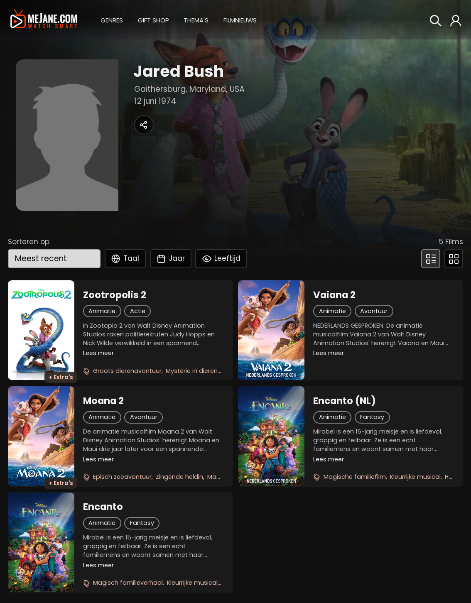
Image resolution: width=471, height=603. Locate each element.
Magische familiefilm (355, 477)
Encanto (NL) (344, 401)
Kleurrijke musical (415, 477)
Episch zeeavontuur (122, 477)
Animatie (101, 311)
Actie (137, 311)
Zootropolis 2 (114, 295)
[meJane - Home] (44, 19)
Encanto (103, 506)
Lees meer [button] (98, 353)
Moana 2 (103, 401)
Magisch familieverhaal (128, 582)
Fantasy (372, 417)
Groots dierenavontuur (127, 371)
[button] (112, 19)
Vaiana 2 (334, 295)
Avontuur (374, 311)
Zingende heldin (179, 477)
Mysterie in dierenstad (199, 371)
